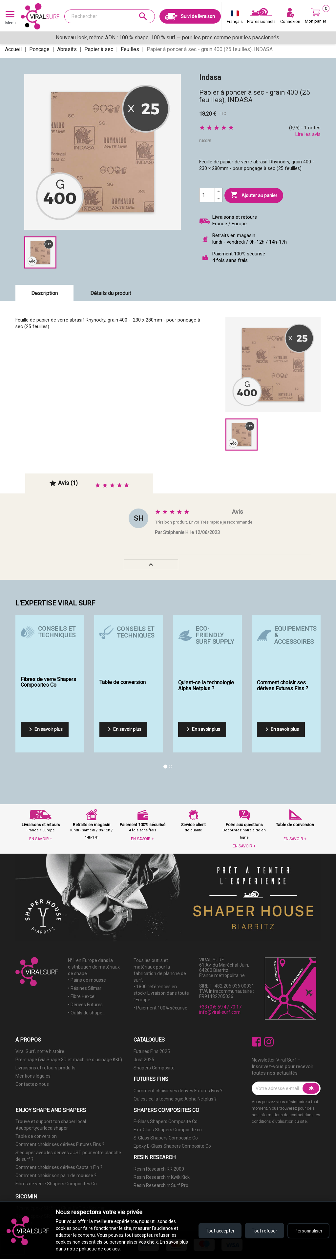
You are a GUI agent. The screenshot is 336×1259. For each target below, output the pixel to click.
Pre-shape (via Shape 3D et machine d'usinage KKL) (68, 1059)
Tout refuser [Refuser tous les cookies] (263, 1230)
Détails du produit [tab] (110, 293)
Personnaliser (308, 1230)
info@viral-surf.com (220, 1012)
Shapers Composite (154, 1067)
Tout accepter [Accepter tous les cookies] (217, 1230)
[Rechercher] (109, 16)
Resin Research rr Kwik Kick (162, 1177)
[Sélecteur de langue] (235, 18)
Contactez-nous (32, 1084)
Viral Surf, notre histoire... (41, 1051)
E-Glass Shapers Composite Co (166, 1121)
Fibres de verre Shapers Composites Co (56, 1183)
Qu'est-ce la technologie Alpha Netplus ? (175, 1099)
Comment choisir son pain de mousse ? (55, 1175)
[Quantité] (207, 195)
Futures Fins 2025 (152, 1051)
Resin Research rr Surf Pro (161, 1185)
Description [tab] (44, 293)
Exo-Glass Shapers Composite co (168, 1129)
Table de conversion (36, 1136)
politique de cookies (99, 1248)
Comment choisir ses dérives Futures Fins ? (178, 1090)
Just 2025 (144, 1059)
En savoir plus (45, 729)
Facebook (256, 1041)
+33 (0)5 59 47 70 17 (220, 1006)
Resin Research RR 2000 (159, 1169)
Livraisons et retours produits (45, 1067)
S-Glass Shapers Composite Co (166, 1137)
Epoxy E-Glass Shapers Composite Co (172, 1146)
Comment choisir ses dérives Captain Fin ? (58, 1167)
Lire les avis (308, 134)
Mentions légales (33, 1076)
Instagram (269, 1041)
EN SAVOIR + (40, 839)
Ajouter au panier (253, 195)
